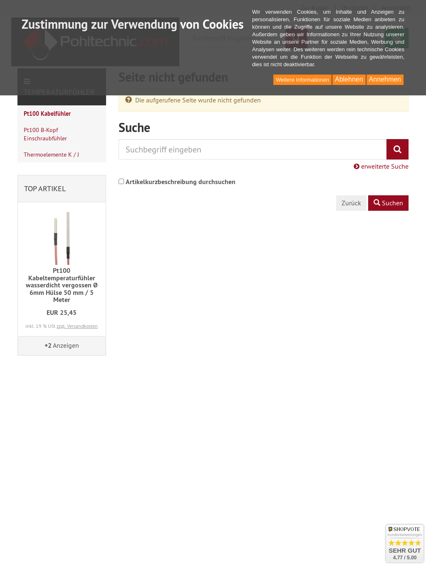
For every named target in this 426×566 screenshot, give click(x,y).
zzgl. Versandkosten (77, 326)
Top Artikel (45, 188)
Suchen (388, 203)
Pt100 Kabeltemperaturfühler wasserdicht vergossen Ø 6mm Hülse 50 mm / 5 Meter (62, 285)
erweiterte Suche (381, 166)
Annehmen (385, 79)
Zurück (351, 203)
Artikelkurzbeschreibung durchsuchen (180, 181)
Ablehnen (349, 79)
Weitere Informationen (302, 80)
